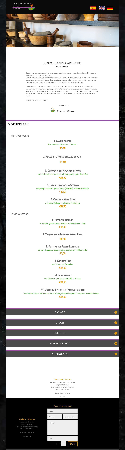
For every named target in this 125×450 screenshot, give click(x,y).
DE (108, 7)
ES (91, 7)
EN (100, 7)
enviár (72, 443)
